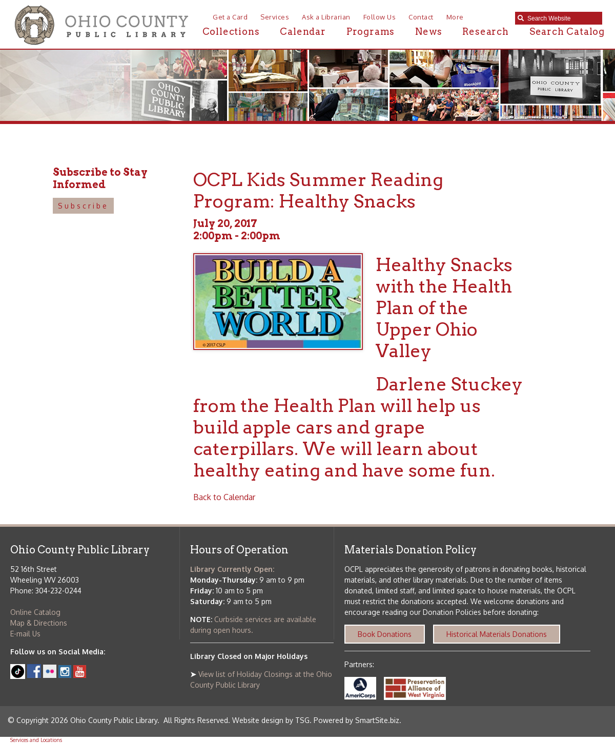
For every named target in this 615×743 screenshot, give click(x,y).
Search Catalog (567, 31)
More (455, 17)
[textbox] (562, 18)
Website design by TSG (271, 720)
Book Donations (385, 634)
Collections (231, 31)
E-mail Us (25, 633)
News (428, 31)
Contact (421, 17)
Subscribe (83, 205)
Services (274, 17)
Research (485, 31)
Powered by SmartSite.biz (356, 720)
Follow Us (379, 17)
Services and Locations (36, 740)
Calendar (302, 31)
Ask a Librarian (326, 17)
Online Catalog (35, 612)
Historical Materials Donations (496, 634)
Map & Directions (38, 622)
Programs (370, 31)
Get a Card (230, 17)
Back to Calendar (224, 497)
